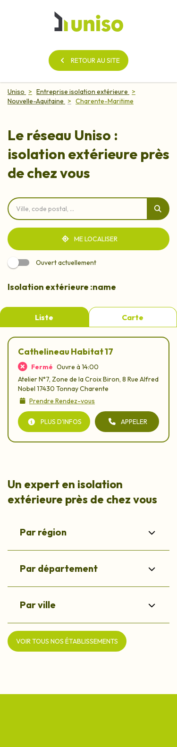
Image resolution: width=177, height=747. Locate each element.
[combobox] (77, 208)
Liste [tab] (44, 317)
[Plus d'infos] (54, 421)
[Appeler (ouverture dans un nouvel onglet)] (127, 421)
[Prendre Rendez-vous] (56, 401)
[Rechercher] (158, 208)
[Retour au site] (88, 60)
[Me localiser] (88, 239)
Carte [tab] (132, 317)
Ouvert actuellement (53, 262)
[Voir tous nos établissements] (67, 641)
